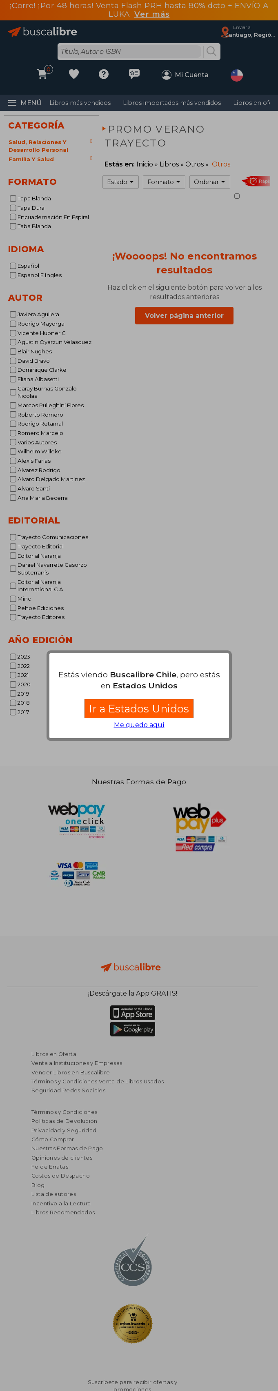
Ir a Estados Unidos (139, 708)
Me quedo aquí (139, 725)
